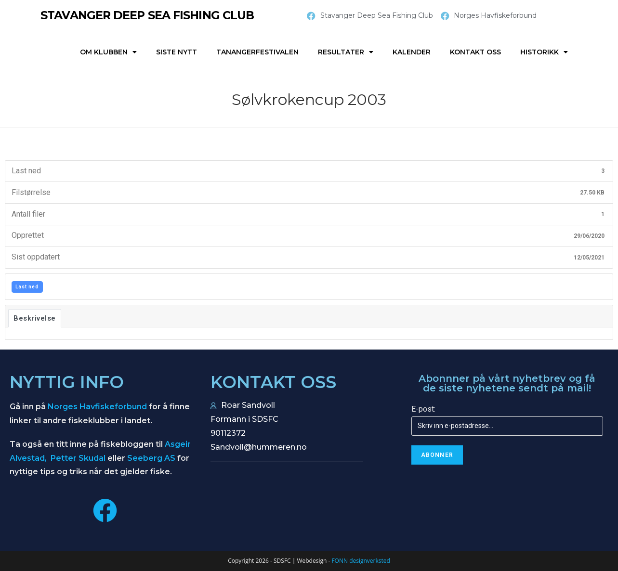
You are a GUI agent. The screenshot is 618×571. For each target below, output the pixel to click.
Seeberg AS (151, 458)
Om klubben (108, 52)
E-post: (423, 409)
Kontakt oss (475, 52)
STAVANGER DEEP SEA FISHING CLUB (148, 15)
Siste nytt (176, 52)
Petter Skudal (78, 458)
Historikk (544, 52)
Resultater (345, 52)
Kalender (412, 52)
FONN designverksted (360, 561)
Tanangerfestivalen (257, 52)
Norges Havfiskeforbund (97, 406)
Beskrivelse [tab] (34, 318)
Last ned (27, 286)
